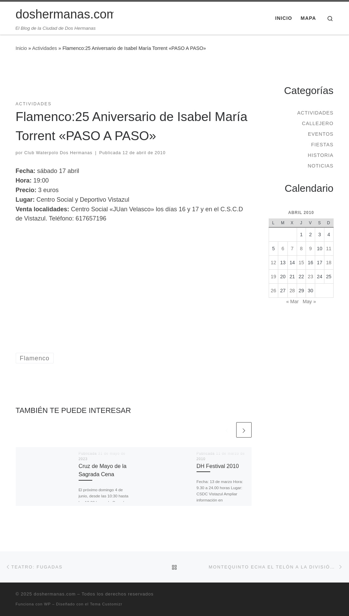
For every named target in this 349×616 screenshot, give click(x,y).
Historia (320, 155)
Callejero (317, 123)
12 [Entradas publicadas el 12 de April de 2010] (273, 262)
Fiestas (322, 144)
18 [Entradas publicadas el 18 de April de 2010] (329, 262)
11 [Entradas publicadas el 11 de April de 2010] (329, 248)
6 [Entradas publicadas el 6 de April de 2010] (282, 248)
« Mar (292, 301)
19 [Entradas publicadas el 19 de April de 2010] (273, 276)
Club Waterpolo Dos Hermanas (58, 152)
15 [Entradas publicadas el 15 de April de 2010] (301, 262)
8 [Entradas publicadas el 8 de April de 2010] (301, 248)
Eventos (321, 134)
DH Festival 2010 (218, 466)
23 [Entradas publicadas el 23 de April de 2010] (310, 276)
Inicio (21, 48)
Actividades (44, 48)
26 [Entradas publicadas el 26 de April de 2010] (273, 290)
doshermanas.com (55, 594)
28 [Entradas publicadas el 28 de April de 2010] (292, 290)
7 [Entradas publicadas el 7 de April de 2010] (292, 248)
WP (47, 604)
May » (309, 301)
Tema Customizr (106, 604)
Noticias (320, 166)
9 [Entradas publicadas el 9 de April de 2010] (310, 248)
